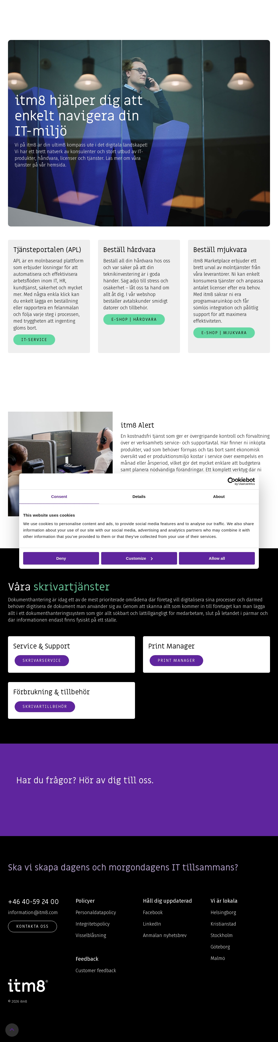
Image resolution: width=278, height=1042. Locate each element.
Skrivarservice (42, 660)
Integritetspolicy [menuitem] (92, 924)
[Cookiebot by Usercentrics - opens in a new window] (231, 481)
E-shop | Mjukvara (224, 332)
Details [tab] (138, 496)
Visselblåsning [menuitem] (91, 935)
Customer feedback (96, 971)
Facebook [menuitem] (153, 912)
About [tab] (218, 496)
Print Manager (176, 660)
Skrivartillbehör (45, 706)
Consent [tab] (59, 496)
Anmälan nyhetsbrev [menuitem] (164, 935)
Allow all (217, 558)
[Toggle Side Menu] (266, 9)
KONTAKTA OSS (32, 926)
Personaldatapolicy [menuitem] (96, 912)
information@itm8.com (33, 912)
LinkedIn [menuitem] (152, 924)
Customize (139, 558)
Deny (61, 558)
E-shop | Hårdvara (134, 319)
